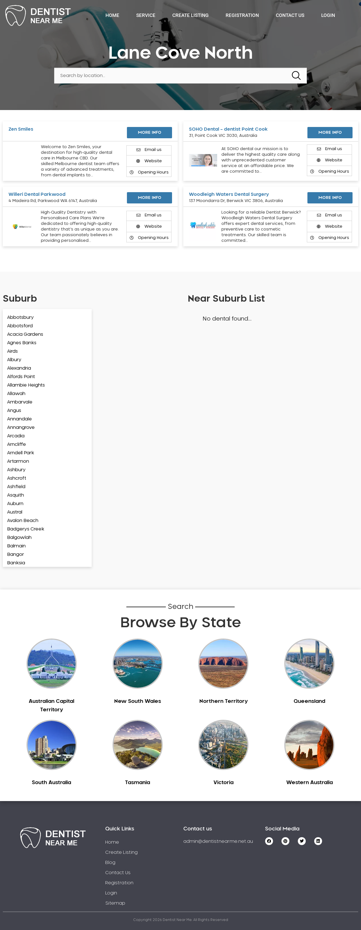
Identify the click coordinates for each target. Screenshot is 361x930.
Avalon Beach (22, 520)
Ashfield (16, 486)
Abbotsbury (20, 317)
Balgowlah (19, 537)
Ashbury (16, 470)
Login (328, 15)
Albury (14, 359)
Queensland (309, 701)
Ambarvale (19, 402)
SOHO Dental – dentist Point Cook (228, 129)
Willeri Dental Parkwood (36, 194)
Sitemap (115, 903)
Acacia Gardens (25, 334)
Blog (110, 862)
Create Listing (190, 15)
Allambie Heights (26, 385)
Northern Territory (223, 701)
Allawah (16, 393)
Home (112, 15)
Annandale (19, 419)
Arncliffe (16, 444)
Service (145, 15)
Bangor (15, 554)
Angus (14, 410)
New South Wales (137, 701)
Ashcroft (16, 478)
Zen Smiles (20, 129)
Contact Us (290, 15)
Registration (242, 15)
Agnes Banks (21, 343)
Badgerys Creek (25, 529)
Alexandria (19, 368)
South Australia (51, 782)
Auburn (15, 503)
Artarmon (18, 461)
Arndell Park (20, 453)
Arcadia (16, 436)
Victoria (223, 782)
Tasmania (137, 782)
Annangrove (21, 427)
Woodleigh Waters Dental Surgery (229, 194)
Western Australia (309, 782)
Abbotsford (20, 326)
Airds (12, 351)
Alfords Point (21, 376)
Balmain (16, 546)
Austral (14, 512)
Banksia (16, 563)
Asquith (15, 495)
